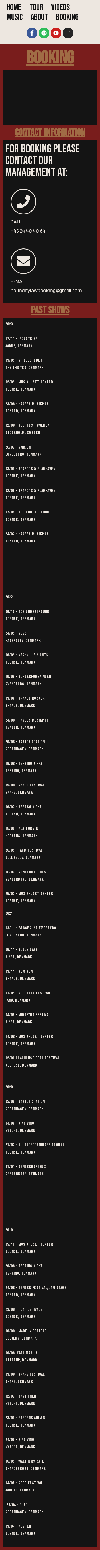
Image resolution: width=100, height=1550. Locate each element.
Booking (67, 17)
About (39, 17)
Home (14, 8)
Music (15, 17)
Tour (36, 8)
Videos (60, 8)
